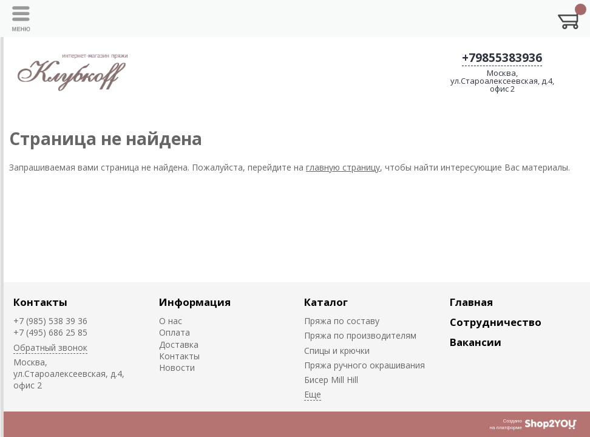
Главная (471, 302)
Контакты (40, 302)
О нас (170, 321)
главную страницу (343, 167)
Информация (195, 302)
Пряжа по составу (341, 321)
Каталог (326, 302)
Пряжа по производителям (360, 335)
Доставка (178, 344)
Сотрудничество (495, 322)
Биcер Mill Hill (331, 379)
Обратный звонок (50, 347)
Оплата (174, 332)
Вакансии (475, 342)
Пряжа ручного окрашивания (364, 365)
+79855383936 (502, 58)
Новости (177, 367)
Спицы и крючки (337, 350)
